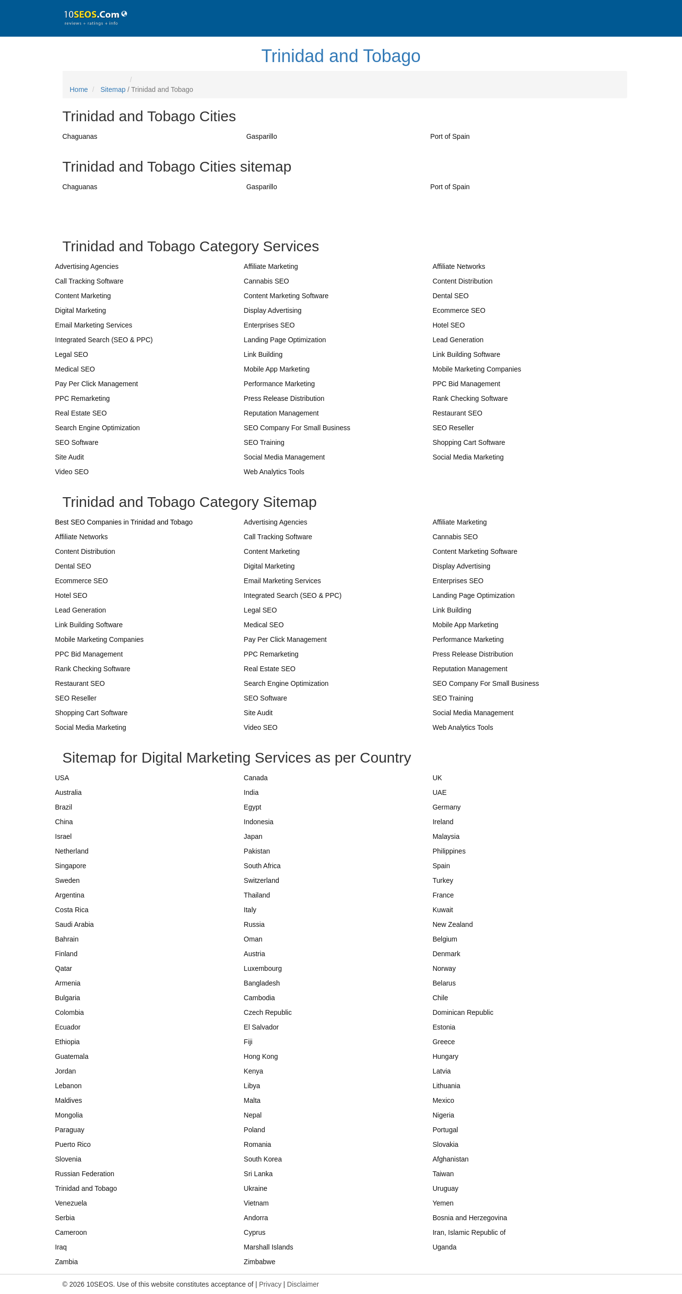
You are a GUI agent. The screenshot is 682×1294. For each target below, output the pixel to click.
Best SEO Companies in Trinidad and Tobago (124, 522)
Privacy (270, 1284)
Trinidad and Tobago (340, 56)
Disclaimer (303, 1284)
